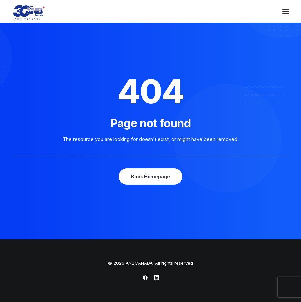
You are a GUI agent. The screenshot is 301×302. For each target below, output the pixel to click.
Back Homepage (150, 176)
